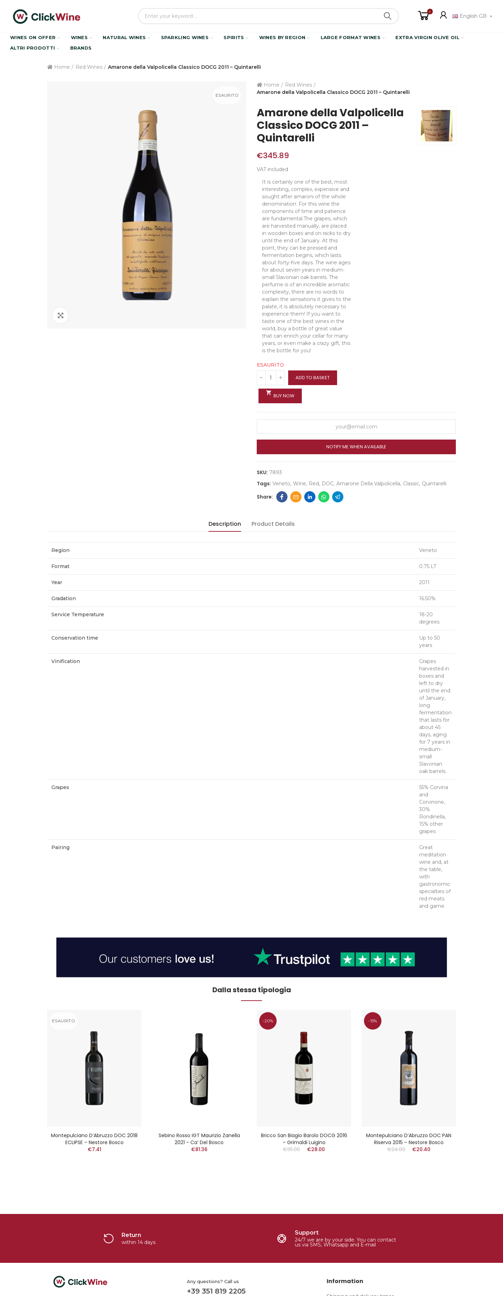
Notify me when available (356, 446)
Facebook (282, 496)
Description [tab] (225, 524)
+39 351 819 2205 (216, 1291)
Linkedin (310, 496)
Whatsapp (324, 496)
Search (388, 16)
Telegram (338, 496)
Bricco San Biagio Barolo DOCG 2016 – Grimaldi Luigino (304, 1139)
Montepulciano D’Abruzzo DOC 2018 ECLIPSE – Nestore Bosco (94, 1139)
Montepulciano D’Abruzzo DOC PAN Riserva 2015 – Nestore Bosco (408, 1139)
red (314, 483)
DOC (328, 483)
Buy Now (280, 394)
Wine (299, 483)
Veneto (281, 483)
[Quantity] (271, 377)
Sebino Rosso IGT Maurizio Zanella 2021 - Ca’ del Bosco (199, 1139)
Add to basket (313, 377)
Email (296, 496)
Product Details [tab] (273, 524)
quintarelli (434, 483)
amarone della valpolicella (368, 483)
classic (411, 483)
